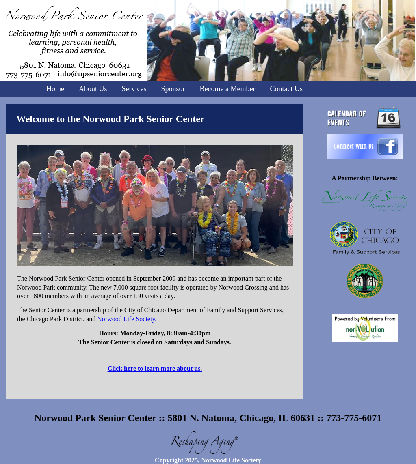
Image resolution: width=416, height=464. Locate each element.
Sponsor (173, 89)
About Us (93, 89)
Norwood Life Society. (126, 319)
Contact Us (286, 89)
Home (55, 89)
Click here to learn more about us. (155, 368)
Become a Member (228, 89)
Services (134, 89)
